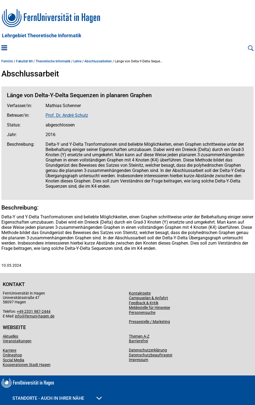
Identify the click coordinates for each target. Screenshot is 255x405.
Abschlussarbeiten (98, 61)
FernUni (7, 61)
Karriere (9, 350)
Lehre (77, 61)
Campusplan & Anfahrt (148, 298)
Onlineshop (12, 355)
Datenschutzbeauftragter (150, 355)
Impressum (138, 360)
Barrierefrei (138, 341)
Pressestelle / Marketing (149, 321)
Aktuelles (10, 336)
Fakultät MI (24, 61)
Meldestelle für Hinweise (149, 307)
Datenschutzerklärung (148, 350)
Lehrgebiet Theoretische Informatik (41, 35)
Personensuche (142, 312)
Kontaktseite (140, 293)
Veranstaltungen (17, 341)
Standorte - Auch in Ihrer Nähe (57, 398)
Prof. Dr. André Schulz (67, 115)
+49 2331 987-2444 (34, 311)
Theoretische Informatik (53, 61)
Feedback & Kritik (143, 303)
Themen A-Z (139, 336)
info (18, 316)
